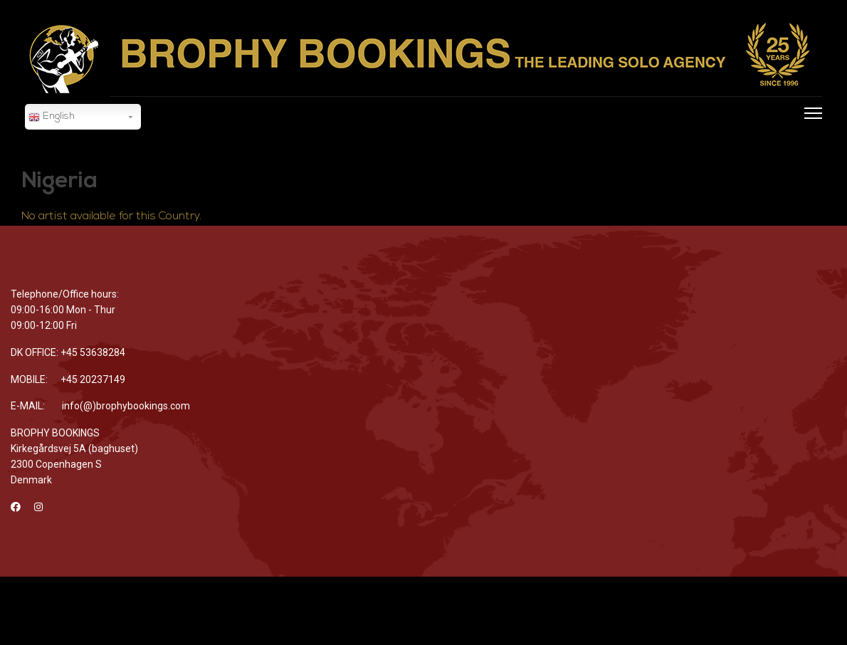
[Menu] (810, 132)
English (51, 117)
